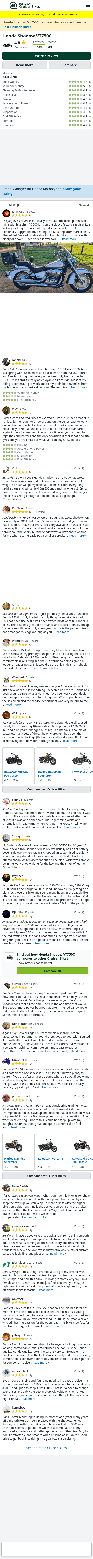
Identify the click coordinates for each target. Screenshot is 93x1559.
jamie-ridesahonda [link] (24, 1226)
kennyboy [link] (18, 1407)
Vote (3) (79, 713)
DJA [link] (14, 912)
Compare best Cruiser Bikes (46, 789)
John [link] (15, 211)
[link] (41, 191)
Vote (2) (79, 468)
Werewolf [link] (18, 677)
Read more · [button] (33, 1217)
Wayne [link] (16, 409)
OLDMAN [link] (18, 1298)
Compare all (52, 971)
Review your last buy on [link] (47, 14)
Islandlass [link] (18, 1262)
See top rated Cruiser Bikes (46, 1447)
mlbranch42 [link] (20, 1371)
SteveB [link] (16, 983)
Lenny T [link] (17, 800)
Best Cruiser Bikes (16, 27)
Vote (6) (79, 876)
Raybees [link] (17, 876)
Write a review (46, 56)
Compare (69, 65)
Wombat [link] (18, 641)
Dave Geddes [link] (21, 1186)
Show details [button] (71, 440)
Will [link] (14, 713)
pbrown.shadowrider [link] (26, 1096)
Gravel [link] (16, 1060)
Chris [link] (15, 604)
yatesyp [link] (17, 1335)
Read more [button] (69, 239)
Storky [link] (16, 836)
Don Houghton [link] (22, 1023)
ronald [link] (16, 360)
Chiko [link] (16, 468)
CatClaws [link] (18, 508)
